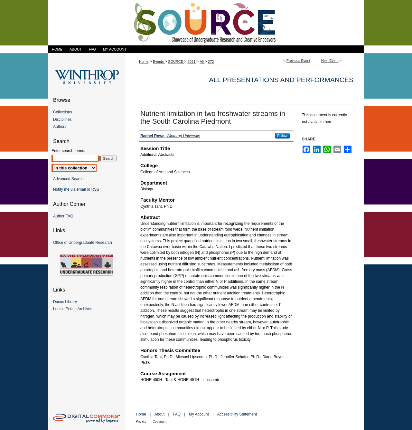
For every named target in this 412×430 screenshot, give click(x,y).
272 (211, 61)
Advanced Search (68, 179)
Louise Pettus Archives (72, 309)
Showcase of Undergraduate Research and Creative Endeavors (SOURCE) (206, 22)
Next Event (330, 60)
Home (143, 61)
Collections (62, 112)
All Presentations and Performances (281, 79)
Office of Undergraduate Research (82, 242)
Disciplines (62, 119)
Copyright (159, 421)
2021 (192, 61)
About (159, 414)
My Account (199, 414)
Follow (282, 136)
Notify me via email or (76, 189)
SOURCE (176, 61)
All (202, 61)
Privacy (141, 421)
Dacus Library (65, 302)
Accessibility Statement (237, 414)
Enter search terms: (68, 150)
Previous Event (298, 60)
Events (159, 61)
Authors (59, 126)
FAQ (177, 414)
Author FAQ (63, 216)
